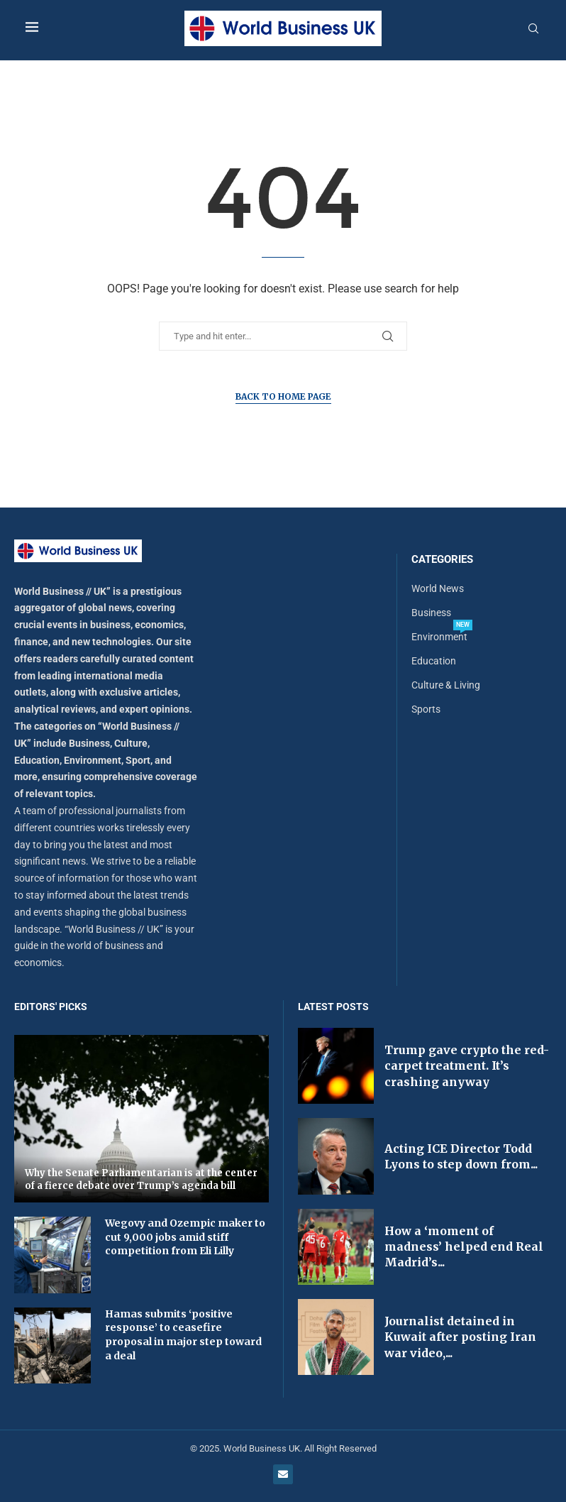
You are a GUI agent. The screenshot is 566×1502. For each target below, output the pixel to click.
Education (433, 661)
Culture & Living (445, 685)
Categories (442, 559)
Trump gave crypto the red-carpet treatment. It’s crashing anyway (466, 1066)
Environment (439, 637)
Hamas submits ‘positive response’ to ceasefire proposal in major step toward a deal (183, 1335)
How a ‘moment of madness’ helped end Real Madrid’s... (463, 1247)
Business (431, 613)
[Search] (533, 29)
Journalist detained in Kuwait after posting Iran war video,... (460, 1337)
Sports (425, 709)
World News (437, 588)
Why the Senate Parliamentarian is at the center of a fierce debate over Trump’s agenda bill (141, 1179)
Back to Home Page (283, 396)
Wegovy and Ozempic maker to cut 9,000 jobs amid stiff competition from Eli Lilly (185, 1237)
